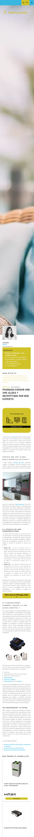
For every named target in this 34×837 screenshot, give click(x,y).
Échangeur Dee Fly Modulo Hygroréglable (15, 827)
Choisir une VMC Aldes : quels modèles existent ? (15, 354)
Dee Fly (20, 681)
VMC (13, 437)
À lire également (12, 365)
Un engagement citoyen (14, 363)
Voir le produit (16, 798)
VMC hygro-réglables (10, 679)
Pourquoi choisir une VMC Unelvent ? (14, 748)
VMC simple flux (19, 504)
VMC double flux (8, 681)
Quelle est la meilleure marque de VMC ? (15, 749)
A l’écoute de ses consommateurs (16, 357)
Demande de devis (16, 426)
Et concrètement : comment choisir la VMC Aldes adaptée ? (16, 360)
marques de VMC (18, 462)
